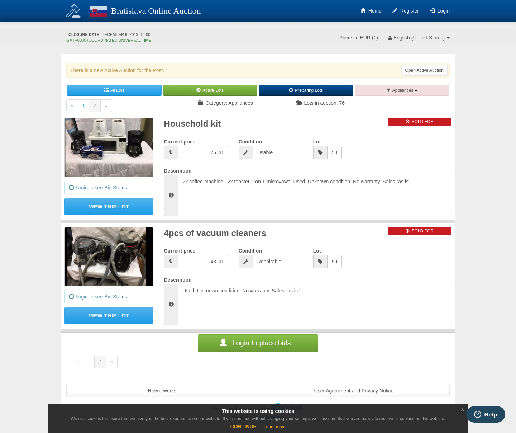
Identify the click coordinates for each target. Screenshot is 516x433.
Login (440, 11)
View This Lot (109, 206)
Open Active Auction (424, 70)
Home (371, 11)
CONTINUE (243, 426)
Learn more (275, 426)
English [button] (418, 37)
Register (405, 11)
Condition (250, 142)
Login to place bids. (256, 343)
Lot (317, 142)
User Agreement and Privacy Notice (354, 391)
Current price (180, 142)
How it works (162, 391)
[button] (402, 90)
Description (178, 171)
